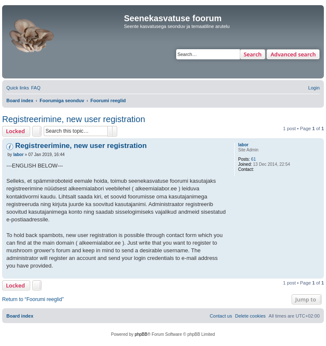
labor (243, 144)
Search (253, 54)
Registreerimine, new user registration (73, 119)
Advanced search (293, 54)
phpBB (141, 334)
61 (253, 159)
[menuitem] (35, 88)
